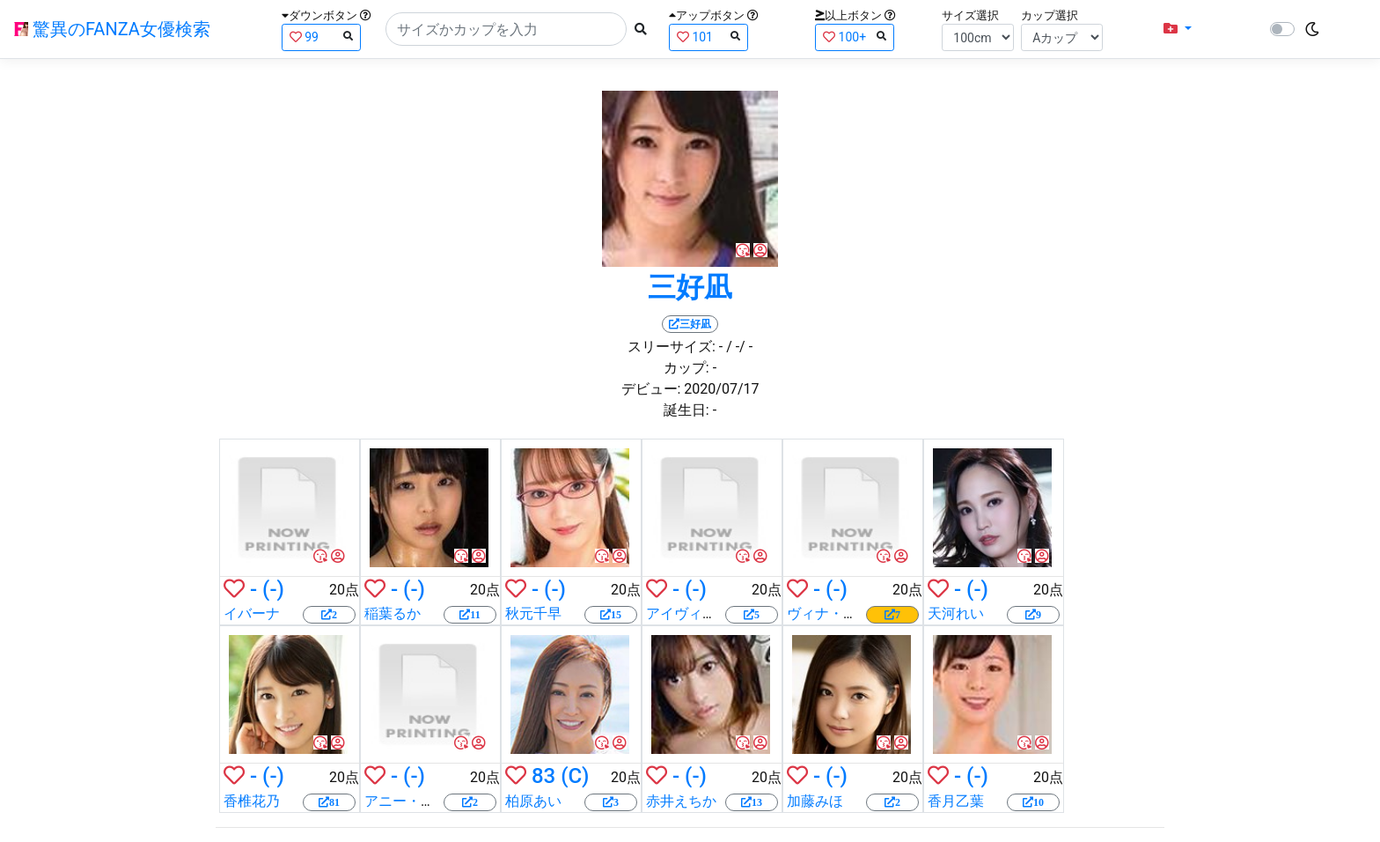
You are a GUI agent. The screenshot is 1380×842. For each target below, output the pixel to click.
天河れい (956, 613)
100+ (854, 36)
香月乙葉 (956, 801)
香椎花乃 (252, 801)
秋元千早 (533, 613)
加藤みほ (815, 801)
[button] (1177, 29)
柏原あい (533, 801)
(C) (575, 776)
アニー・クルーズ (420, 801)
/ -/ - (739, 346)
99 (321, 36)
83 (543, 776)
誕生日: (686, 410)
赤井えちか (681, 801)
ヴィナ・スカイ (836, 613)
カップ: (686, 367)
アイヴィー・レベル (709, 613)
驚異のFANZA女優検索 (112, 29)
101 (708, 36)
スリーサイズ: (672, 346)
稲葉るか (392, 613)
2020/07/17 (721, 388)
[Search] (506, 29)
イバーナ (252, 613)
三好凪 (690, 287)
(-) (273, 589)
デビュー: (651, 388)
